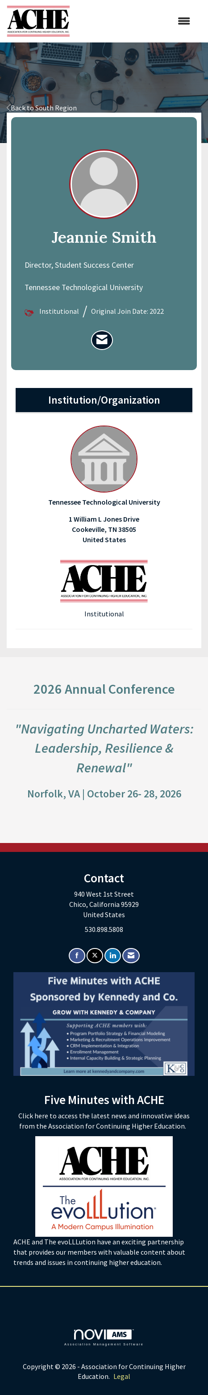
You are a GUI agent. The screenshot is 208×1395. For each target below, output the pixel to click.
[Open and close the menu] (135, 21)
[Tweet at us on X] (95, 956)
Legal (121, 1376)
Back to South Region (42, 107)
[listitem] (102, 340)
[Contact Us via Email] (131, 956)
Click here (34, 1115)
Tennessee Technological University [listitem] (104, 466)
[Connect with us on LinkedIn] (112, 956)
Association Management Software (104, 1337)
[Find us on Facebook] (77, 956)
